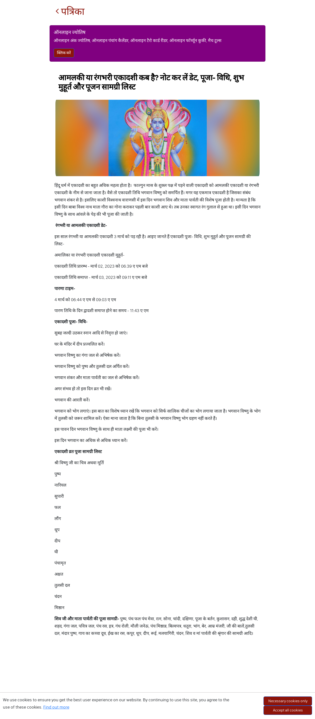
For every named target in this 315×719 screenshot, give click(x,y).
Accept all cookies (288, 710)
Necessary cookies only (287, 701)
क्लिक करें (64, 52)
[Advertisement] (157, 683)
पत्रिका (69, 11)
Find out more (56, 707)
